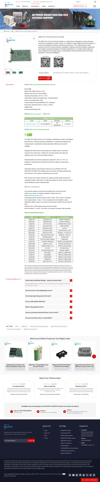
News (44, 6)
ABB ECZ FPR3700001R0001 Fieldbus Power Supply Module (61, 365)
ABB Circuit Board (66, 443)
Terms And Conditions (46, 474)
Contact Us (51, 6)
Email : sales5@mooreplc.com (44, 1)
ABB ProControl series (30, 329)
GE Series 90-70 (66, 433)
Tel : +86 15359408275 (25, 1)
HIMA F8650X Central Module (69, 448)
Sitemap (28, 474)
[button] (94, 356)
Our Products (35, 6)
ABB (12, 31)
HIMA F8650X (65, 445)
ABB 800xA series (66, 440)
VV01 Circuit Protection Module (39, 326)
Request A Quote (80, 6)
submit (31, 440)
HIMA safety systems (67, 435)
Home (18, 6)
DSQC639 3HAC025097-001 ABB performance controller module (84, 365)
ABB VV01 (24, 326)
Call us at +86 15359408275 (23, 411)
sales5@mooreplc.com (87, 445)
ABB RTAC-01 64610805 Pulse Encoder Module (38, 365)
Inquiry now (45, 78)
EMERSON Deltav (66, 430)
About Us (25, 6)
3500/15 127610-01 (66, 453)
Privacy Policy (58, 474)
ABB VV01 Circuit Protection (59, 326)
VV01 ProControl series (14, 329)
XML (37, 474)
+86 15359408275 (86, 440)
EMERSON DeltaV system (68, 438)
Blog (45, 435)
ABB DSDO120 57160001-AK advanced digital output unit (15, 365)
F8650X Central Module (68, 450)
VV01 (16, 326)
